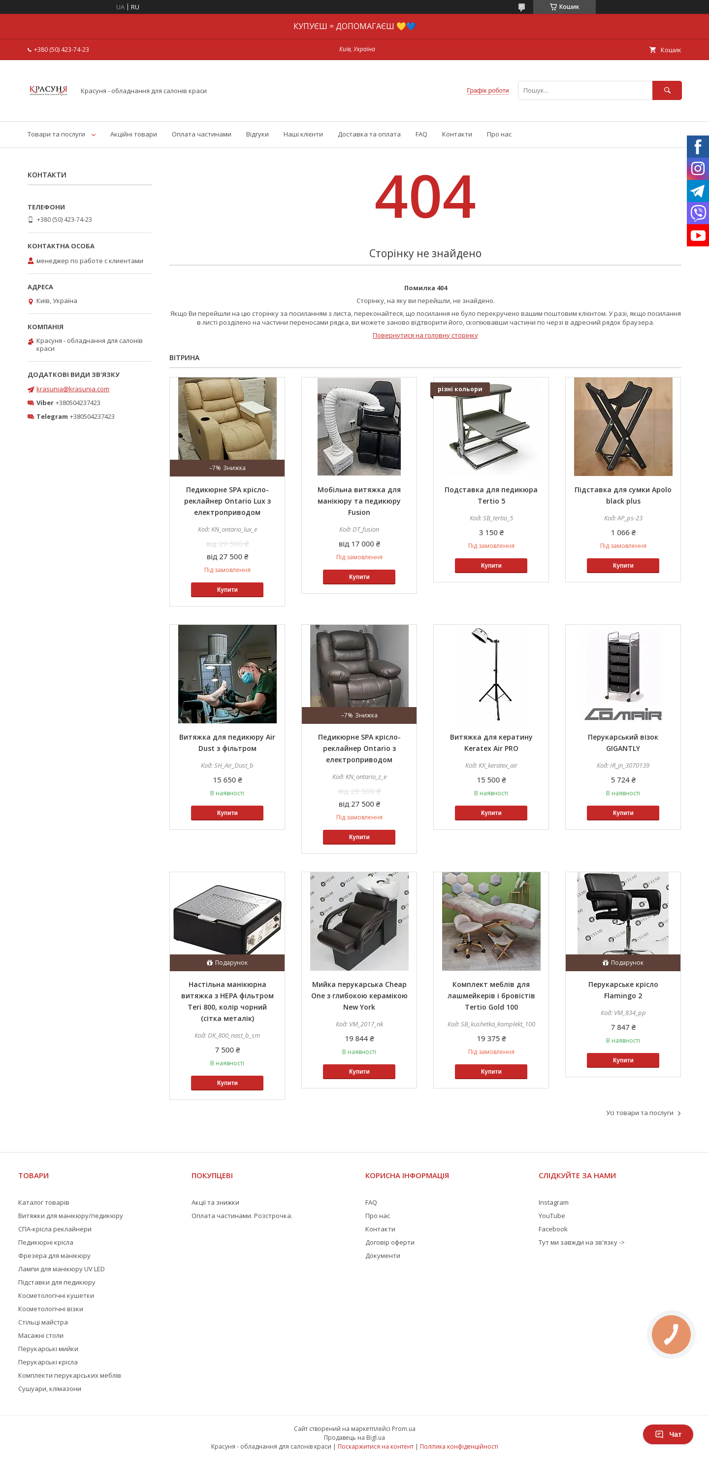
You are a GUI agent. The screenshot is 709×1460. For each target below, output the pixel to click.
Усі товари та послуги (640, 1112)
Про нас (499, 134)
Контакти (457, 134)
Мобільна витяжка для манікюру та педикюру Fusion (359, 501)
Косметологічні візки (50, 1308)
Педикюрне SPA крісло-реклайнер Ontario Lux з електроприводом (227, 501)
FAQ (421, 134)
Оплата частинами (201, 134)
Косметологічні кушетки (56, 1295)
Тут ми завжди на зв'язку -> (582, 1242)
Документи (382, 1255)
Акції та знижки (215, 1202)
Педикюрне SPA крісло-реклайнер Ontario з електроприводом (359, 748)
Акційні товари (133, 134)
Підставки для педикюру (57, 1282)
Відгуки (257, 134)
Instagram (554, 1202)
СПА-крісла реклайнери (55, 1228)
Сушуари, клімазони (49, 1388)
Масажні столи (41, 1335)
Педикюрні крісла (45, 1242)
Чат (668, 1434)
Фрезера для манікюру (54, 1255)
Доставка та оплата (369, 134)
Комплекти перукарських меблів (69, 1375)
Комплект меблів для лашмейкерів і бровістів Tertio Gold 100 (491, 996)
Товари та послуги (56, 134)
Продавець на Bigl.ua (354, 1437)
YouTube (552, 1215)
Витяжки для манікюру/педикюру (70, 1215)
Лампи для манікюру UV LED (61, 1268)
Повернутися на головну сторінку (425, 335)
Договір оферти (390, 1242)
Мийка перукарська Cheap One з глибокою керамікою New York (359, 996)
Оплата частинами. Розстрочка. (242, 1215)
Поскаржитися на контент (376, 1446)
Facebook (553, 1228)
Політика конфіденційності (459, 1446)
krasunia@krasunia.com (72, 389)
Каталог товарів (43, 1202)
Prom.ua (404, 1429)
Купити (227, 589)
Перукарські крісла (48, 1362)
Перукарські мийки (48, 1348)
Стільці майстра (43, 1322)
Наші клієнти (303, 134)
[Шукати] (667, 90)
